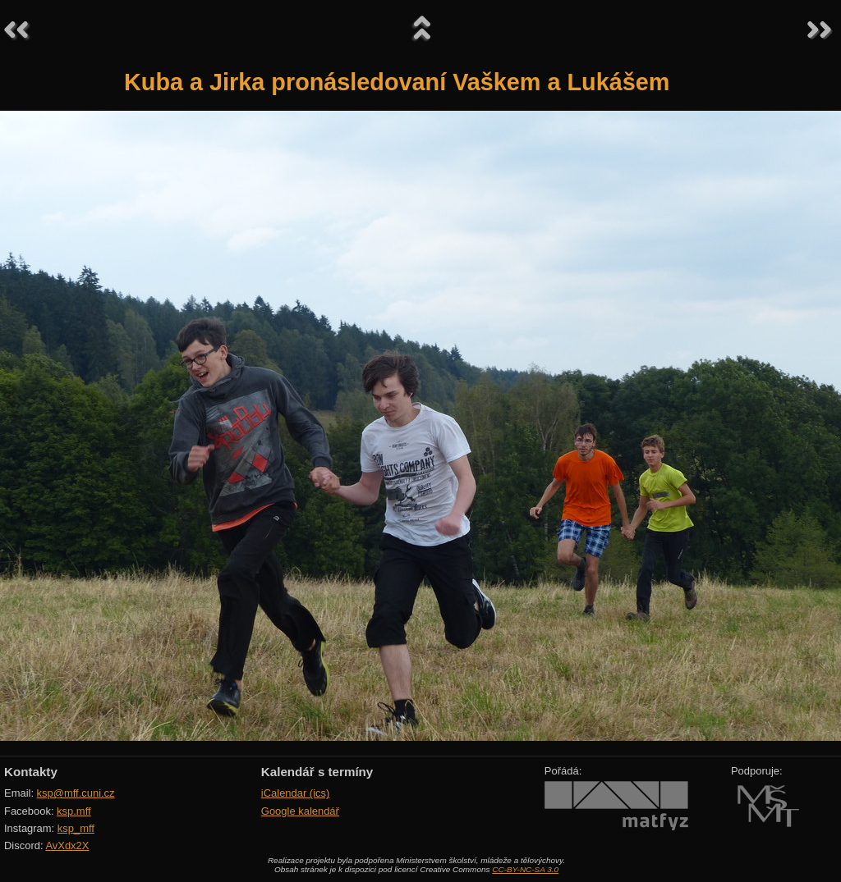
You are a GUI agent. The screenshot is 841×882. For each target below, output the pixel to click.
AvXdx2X (67, 845)
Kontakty (30, 772)
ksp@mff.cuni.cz (76, 793)
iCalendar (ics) (295, 793)
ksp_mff (75, 828)
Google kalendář (300, 811)
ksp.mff (74, 811)
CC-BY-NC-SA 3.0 (525, 869)
